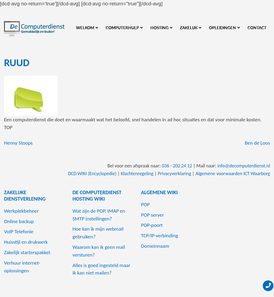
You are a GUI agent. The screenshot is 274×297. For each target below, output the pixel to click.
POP (145, 204)
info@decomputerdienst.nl (243, 166)
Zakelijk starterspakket (27, 252)
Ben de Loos (257, 143)
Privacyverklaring (174, 173)
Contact (257, 27)
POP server (152, 215)
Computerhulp (122, 27)
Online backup (19, 221)
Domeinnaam (155, 246)
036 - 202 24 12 (177, 166)
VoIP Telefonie (18, 231)
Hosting (159, 27)
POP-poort (152, 225)
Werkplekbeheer (21, 211)
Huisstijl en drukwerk (26, 242)
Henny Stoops (18, 143)
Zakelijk (188, 27)
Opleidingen (222, 27)
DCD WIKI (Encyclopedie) (92, 173)
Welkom (85, 27)
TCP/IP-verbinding (159, 235)
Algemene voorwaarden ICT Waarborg (233, 173)
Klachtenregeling (137, 173)
